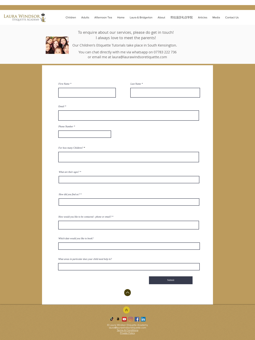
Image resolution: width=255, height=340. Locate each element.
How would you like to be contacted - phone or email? (84, 217)
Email (61, 106)
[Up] (127, 292)
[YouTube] (124, 319)
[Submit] (171, 280)
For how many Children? (71, 148)
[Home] (126, 309)
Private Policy (127, 333)
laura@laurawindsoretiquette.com (139, 57)
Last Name (135, 84)
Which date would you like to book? (75, 238)
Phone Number (65, 126)
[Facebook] (137, 319)
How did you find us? (69, 194)
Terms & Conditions (127, 330)
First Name (63, 84)
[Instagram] (130, 319)
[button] (71, 17)
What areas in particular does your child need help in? (85, 259)
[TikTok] (112, 319)
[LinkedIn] (143, 319)
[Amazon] (118, 319)
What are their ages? (69, 172)
